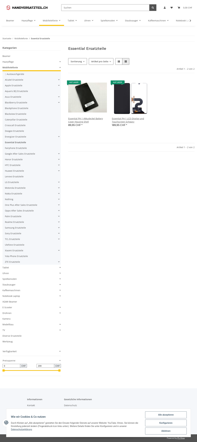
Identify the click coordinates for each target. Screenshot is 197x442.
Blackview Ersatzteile (15, 113)
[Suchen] (105, 7)
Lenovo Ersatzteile (14, 176)
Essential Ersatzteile (15, 142)
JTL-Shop (181, 438)
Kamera (6, 318)
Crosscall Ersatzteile (15, 125)
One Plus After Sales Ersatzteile (21, 204)
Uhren (5, 273)
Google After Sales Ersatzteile (20, 153)
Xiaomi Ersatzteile (14, 250)
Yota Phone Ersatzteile (16, 256)
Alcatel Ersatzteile (14, 79)
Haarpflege (8, 61)
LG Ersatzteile (12, 182)
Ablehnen (165, 431)
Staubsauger (9, 284)
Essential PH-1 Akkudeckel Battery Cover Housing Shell (85, 120)
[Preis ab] (11, 366)
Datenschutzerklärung (21, 429)
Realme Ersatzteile (14, 222)
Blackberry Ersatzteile (16, 102)
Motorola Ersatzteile (15, 187)
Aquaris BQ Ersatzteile (16, 91)
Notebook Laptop (11, 296)
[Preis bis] (45, 366)
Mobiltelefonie (10, 67)
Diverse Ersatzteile (12, 335)
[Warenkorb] (185, 7)
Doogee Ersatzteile (14, 130)
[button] (164, 7)
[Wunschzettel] (171, 7)
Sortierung (76, 61)
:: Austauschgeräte (14, 74)
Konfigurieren (165, 423)
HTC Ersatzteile (12, 165)
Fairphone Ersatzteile (16, 148)
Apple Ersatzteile (13, 85)
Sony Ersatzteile (13, 233)
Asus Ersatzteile (13, 96)
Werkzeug (7, 341)
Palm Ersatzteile (13, 216)
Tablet (5, 267)
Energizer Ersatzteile (15, 136)
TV (3, 330)
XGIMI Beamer (9, 301)
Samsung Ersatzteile (15, 227)
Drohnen (7, 313)
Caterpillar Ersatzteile (16, 119)
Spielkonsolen (9, 278)
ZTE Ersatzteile (12, 261)
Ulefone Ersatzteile (14, 244)
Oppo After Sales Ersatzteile (19, 210)
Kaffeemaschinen (11, 290)
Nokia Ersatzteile (13, 193)
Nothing (9, 199)
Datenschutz (70, 405)
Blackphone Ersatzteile (16, 108)
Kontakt (31, 405)
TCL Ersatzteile (12, 239)
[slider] (3, 370)
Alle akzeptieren (165, 415)
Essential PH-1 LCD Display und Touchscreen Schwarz (128, 120)
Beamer (6, 56)
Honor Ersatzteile (14, 159)
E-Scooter (7, 307)
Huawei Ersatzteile (14, 170)
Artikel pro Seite (99, 61)
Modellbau (8, 324)
